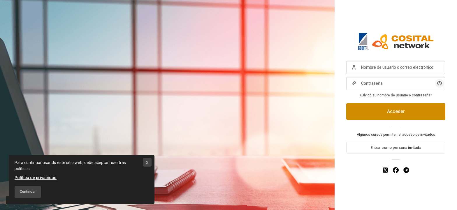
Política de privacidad (36, 177)
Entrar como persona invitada (395, 147)
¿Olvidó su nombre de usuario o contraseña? (396, 95)
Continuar (28, 192)
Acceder (396, 111)
